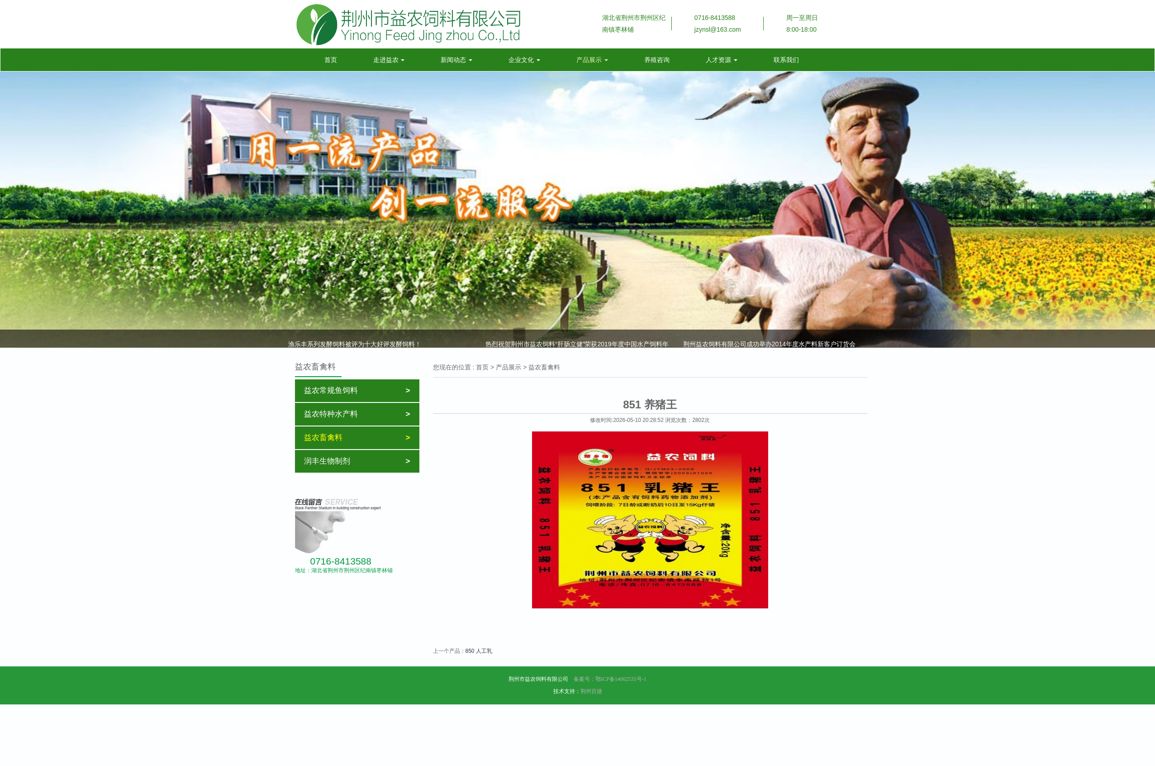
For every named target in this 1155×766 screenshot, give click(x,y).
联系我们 (786, 59)
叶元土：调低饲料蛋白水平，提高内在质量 (743, 331)
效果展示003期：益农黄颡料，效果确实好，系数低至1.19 (566, 331)
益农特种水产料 (357, 414)
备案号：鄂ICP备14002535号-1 (609, 679)
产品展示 (508, 367)
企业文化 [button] (524, 59)
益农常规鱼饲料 (357, 390)
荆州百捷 (591, 691)
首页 (334, 59)
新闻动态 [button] (456, 59)
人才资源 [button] (721, 59)
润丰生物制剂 (357, 461)
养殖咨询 (657, 59)
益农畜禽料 (357, 438)
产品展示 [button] (592, 59)
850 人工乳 (479, 651)
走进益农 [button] (389, 59)
